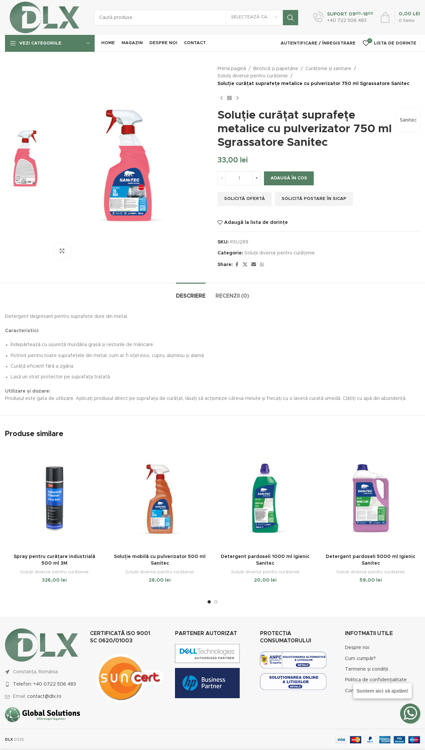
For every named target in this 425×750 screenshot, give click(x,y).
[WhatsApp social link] (262, 264)
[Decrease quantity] (221, 178)
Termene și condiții (366, 669)
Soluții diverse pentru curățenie (252, 76)
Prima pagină (231, 68)
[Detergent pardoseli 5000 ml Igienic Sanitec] (370, 498)
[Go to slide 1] (209, 602)
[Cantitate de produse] (239, 178)
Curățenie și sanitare (328, 68)
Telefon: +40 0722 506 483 (44, 684)
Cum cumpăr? (360, 658)
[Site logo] (44, 17)
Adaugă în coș (289, 178)
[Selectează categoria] (254, 17)
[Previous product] (221, 98)
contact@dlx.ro (44, 696)
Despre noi (357, 647)
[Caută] (196, 17)
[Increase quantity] (256, 178)
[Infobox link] (343, 18)
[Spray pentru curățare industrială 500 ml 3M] (54, 498)
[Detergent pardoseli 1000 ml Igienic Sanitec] (265, 498)
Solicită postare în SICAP (314, 199)
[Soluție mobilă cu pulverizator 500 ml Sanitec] (160, 498)
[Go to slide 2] (215, 602)
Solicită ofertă (244, 199)
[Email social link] (253, 264)
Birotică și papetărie (275, 68)
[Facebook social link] (237, 264)
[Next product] (237, 98)
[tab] (191, 293)
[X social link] (245, 264)
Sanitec (408, 120)
